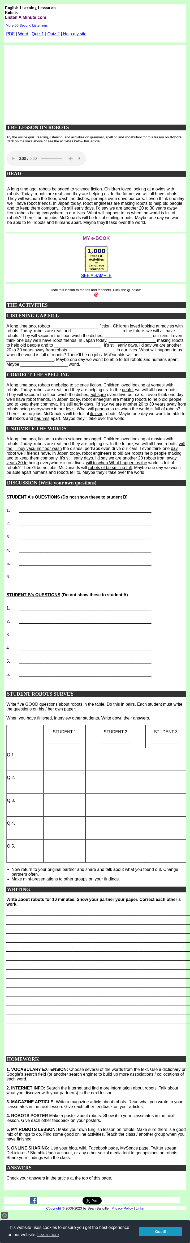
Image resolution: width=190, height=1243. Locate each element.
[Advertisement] (96, 82)
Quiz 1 (38, 34)
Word (23, 34)
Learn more (48, 1234)
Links (140, 1208)
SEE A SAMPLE (96, 275)
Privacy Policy (122, 1208)
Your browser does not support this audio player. (46, 158)
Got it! (160, 1231)
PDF (10, 34)
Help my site (75, 34)
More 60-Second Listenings (27, 25)
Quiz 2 (54, 34)
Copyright (53, 1208)
